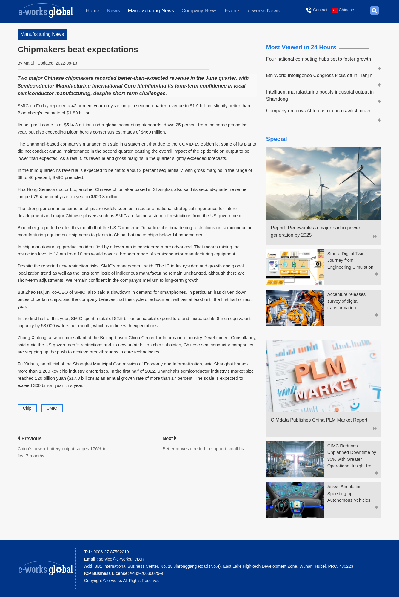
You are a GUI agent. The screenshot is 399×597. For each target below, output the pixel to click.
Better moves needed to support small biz (204, 448)
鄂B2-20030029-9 (123, 573)
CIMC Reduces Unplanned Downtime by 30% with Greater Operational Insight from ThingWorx (351, 456)
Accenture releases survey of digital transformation (346, 301)
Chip (27, 408)
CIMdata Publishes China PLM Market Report (319, 420)
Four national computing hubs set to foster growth (318, 59)
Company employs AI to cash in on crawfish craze (319, 110)
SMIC (52, 408)
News (113, 10)
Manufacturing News (151, 10)
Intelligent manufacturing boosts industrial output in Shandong (320, 95)
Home (92, 10)
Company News (199, 10)
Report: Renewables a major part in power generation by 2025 (315, 231)
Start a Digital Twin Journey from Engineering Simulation (350, 260)
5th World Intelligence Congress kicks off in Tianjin (319, 75)
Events (232, 10)
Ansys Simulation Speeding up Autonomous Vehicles (348, 493)
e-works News (264, 10)
